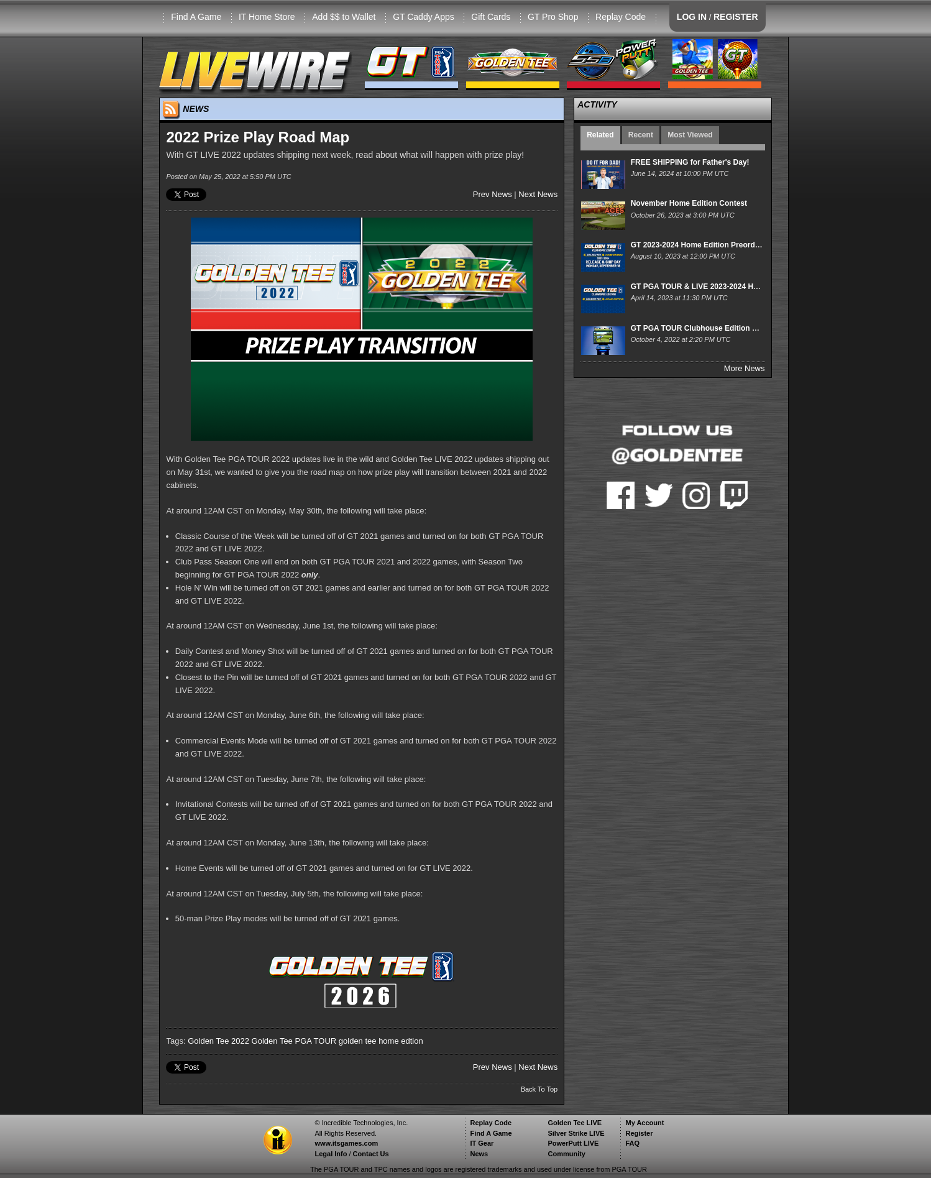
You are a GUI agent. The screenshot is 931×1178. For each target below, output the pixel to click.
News (479, 1153)
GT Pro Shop (553, 17)
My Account (644, 1122)
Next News (537, 194)
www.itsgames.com (346, 1143)
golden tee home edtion (381, 1041)
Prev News (492, 194)
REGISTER (735, 17)
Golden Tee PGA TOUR (294, 1041)
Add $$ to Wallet (343, 17)
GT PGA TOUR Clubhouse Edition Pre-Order (709, 328)
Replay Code (620, 17)
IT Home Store (267, 17)
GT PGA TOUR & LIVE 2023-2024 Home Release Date (724, 286)
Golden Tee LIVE (575, 1122)
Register (639, 1133)
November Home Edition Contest (689, 203)
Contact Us (371, 1153)
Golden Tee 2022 (218, 1041)
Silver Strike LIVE (576, 1133)
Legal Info (330, 1153)
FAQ (632, 1143)
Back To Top (539, 1089)
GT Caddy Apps (423, 17)
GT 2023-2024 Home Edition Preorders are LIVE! (715, 245)
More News (744, 368)
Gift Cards (490, 17)
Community (566, 1153)
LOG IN (692, 17)
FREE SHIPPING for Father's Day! (690, 162)
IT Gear (481, 1143)
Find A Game (196, 17)
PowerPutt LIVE (573, 1143)
